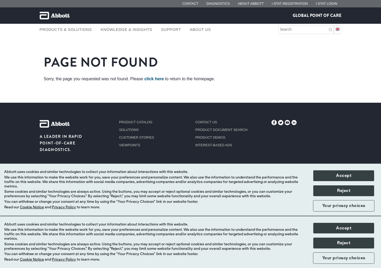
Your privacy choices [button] (343, 206)
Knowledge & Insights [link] (126, 29)
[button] (330, 29)
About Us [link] (200, 29)
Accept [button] (343, 175)
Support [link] (171, 29)
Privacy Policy (64, 207)
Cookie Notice (32, 207)
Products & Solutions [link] (66, 29)
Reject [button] (343, 191)
